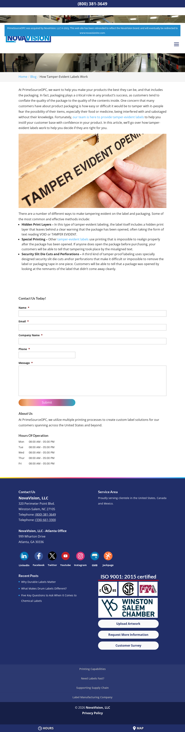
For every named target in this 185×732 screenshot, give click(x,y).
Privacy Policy (92, 713)
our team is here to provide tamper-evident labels (108, 117)
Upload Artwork (128, 624)
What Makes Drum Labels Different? (44, 588)
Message (26, 363)
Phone (24, 349)
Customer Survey (128, 645)
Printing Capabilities (92, 669)
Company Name (31, 335)
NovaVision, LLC (98, 707)
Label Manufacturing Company (92, 697)
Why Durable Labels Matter (38, 582)
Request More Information (128, 635)
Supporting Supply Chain (92, 687)
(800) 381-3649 (92, 3)
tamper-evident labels (73, 239)
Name (24, 307)
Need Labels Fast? (92, 678)
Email (24, 321)
